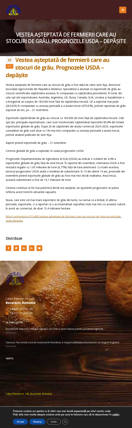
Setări (54, 421)
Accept (20, 421)
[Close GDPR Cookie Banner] (65, 422)
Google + (31, 248)
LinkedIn (24, 248)
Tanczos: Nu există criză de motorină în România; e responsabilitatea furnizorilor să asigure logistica (62, 342)
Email (39, 248)
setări (115, 414)
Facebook (8, 248)
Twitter (16, 248)
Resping (37, 421)
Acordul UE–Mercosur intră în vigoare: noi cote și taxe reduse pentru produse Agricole (54, 329)
